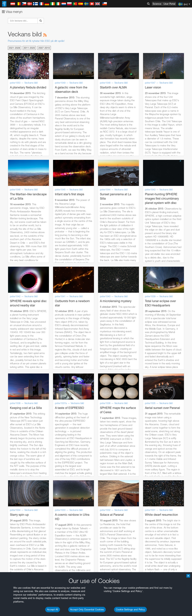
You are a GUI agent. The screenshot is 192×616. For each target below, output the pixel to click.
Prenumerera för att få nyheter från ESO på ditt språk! (36, 40)
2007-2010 (44, 47)
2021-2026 (14, 47)
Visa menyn (12, 12)
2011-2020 (29, 47)
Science (157, 3)
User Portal (169, 3)
